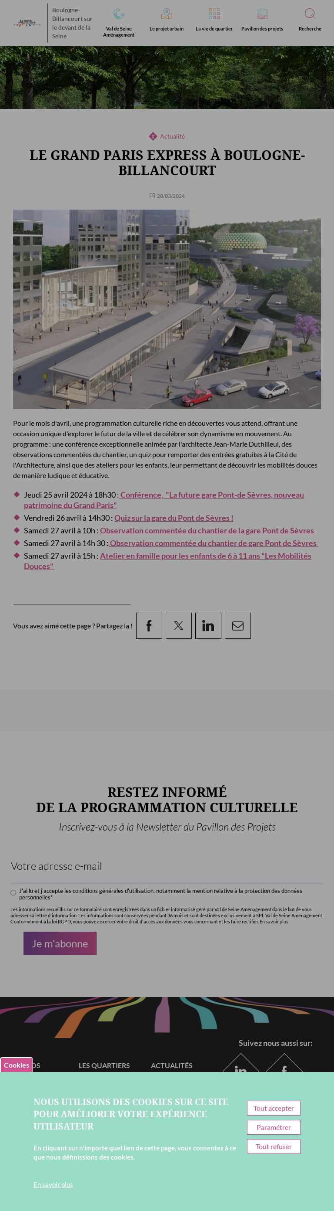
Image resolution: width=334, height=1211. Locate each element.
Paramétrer (274, 1127)
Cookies (16, 1065)
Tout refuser (274, 1146)
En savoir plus (53, 1184)
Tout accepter (274, 1108)
